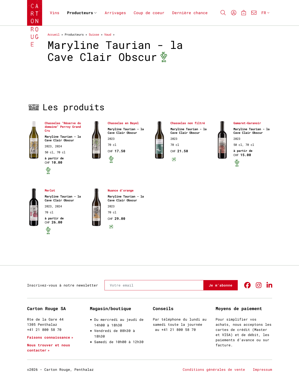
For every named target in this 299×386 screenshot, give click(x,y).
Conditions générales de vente (214, 369)
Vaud (107, 34)
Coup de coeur (149, 12)
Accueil (54, 34)
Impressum (262, 369)
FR (263, 12)
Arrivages (115, 12)
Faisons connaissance (48, 337)
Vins (54, 12)
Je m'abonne (220, 285)
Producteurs (80, 12)
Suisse (94, 34)
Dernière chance (190, 12)
